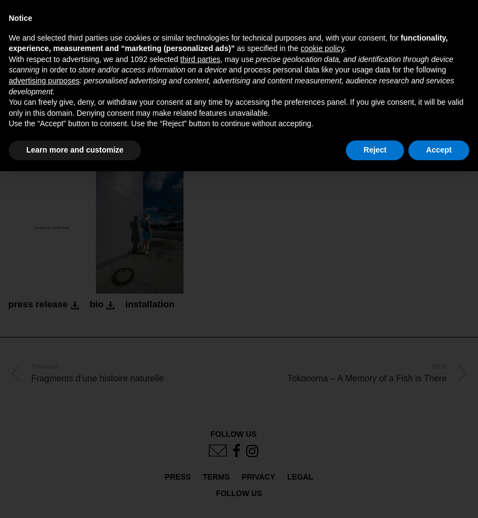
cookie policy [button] (322, 48)
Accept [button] (439, 149)
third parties (200, 59)
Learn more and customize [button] (74, 149)
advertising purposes (44, 80)
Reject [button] (374, 149)
